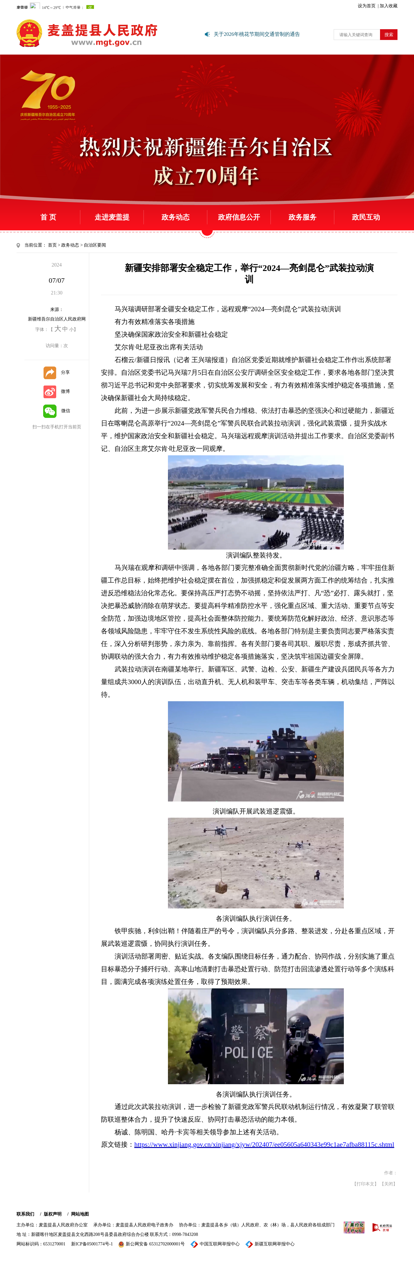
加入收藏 (388, 5)
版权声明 (53, 1214)
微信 (56, 410)
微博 (56, 391)
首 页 (48, 217)
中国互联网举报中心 (215, 1244)
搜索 (388, 34)
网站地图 (80, 1214)
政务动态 (176, 217)
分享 (56, 372)
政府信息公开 (239, 217)
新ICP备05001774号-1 (92, 1244)
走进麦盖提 (112, 217)
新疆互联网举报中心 (270, 1244)
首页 (52, 245)
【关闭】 (388, 1184)
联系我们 (25, 1214)
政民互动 (366, 217)
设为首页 (367, 5)
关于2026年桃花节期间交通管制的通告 (257, 34)
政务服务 (303, 217)
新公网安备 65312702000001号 (151, 1244)
